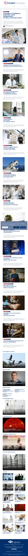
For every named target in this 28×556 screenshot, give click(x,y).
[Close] (26, 222)
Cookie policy (10, 554)
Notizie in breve (6, 387)
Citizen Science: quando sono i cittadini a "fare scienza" (10, 366)
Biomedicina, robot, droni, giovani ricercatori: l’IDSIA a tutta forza (9, 286)
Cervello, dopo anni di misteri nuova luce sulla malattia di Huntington (10, 203)
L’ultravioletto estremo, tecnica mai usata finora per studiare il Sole (9, 176)
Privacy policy (14, 554)
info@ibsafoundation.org (18, 547)
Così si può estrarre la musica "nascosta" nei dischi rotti (13, 467)
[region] (14, 225)
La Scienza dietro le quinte (9, 452)
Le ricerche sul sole (7, 416)
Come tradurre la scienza (8, 351)
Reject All (16, 227)
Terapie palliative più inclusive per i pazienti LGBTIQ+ (9, 120)
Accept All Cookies (23, 227)
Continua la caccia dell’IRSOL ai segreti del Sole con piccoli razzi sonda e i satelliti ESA (13, 430)
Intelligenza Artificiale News (9, 434)
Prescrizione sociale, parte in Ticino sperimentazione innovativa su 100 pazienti (13, 383)
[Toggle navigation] (14, 6)
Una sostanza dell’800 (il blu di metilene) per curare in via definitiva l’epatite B (10, 93)
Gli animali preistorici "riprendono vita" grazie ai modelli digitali (13, 341)
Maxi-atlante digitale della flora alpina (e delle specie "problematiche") (11, 231)
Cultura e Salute (6, 369)
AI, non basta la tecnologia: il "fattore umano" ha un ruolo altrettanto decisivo (10, 447)
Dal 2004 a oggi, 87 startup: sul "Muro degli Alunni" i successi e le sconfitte (10, 148)
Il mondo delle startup (8, 398)
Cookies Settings (5, 227)
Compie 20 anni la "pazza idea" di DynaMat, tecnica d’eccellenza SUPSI (13, 66)
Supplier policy (18, 554)
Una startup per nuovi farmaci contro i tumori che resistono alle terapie (9, 412)
